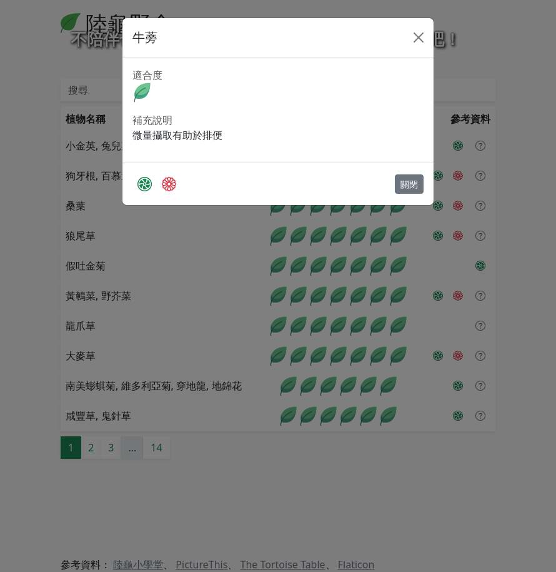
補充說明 (152, 120)
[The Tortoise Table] (169, 184)
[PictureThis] (144, 184)
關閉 (409, 184)
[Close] (419, 38)
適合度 (147, 75)
